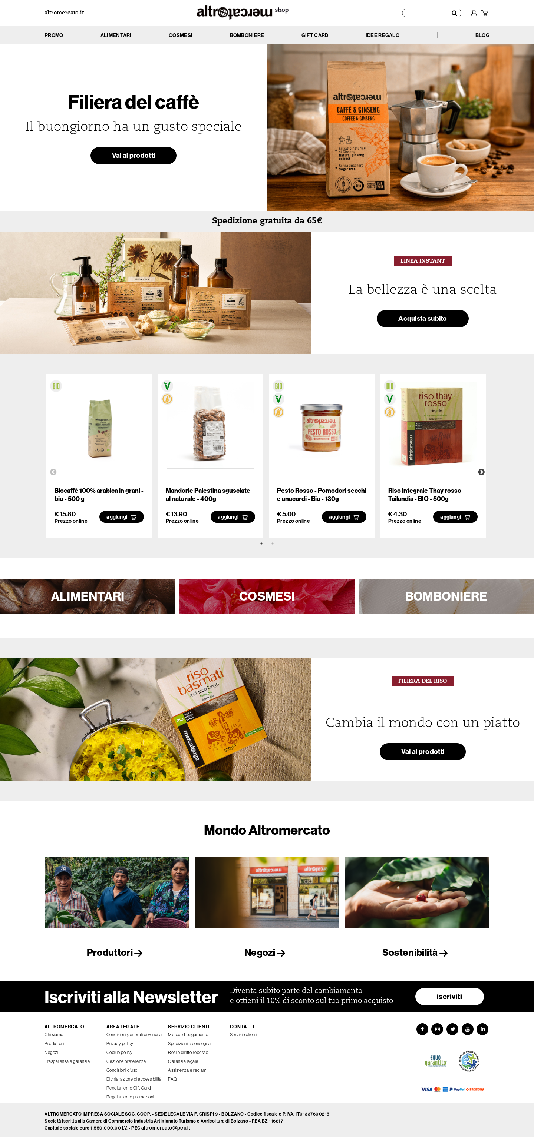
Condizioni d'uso (122, 1068)
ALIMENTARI (88, 596)
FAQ (172, 1077)
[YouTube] (468, 1027)
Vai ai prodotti (133, 156)
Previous (53, 472)
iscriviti (449, 994)
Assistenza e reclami (187, 1068)
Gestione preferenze (126, 1059)
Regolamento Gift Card (128, 1085)
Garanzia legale (183, 1059)
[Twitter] (452, 1027)
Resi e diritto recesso (188, 1050)
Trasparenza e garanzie (67, 1059)
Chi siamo (53, 1032)
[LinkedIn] (484, 1027)
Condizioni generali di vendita (134, 1032)
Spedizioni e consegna (189, 1041)
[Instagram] (437, 1027)
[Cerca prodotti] (431, 13)
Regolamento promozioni (130, 1094)
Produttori (117, 952)
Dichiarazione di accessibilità (134, 1077)
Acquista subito (423, 319)
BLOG (482, 35)
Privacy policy (120, 1041)
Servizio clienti (243, 1032)
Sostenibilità (417, 952)
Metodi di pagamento (188, 1032)
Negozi (267, 952)
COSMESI (267, 596)
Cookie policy (119, 1050)
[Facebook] (421, 1027)
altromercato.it (64, 13)
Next (481, 472)
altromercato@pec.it (166, 1126)
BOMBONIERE (446, 596)
